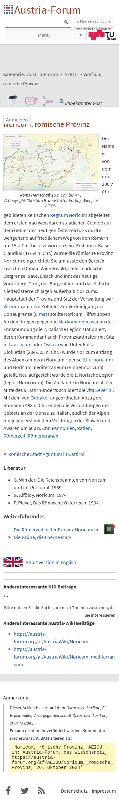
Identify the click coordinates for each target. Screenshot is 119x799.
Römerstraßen (43, 435)
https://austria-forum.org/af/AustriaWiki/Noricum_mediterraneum (64, 656)
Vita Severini (99, 390)
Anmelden (17, 119)
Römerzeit (14, 435)
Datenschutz (74, 791)
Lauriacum (20, 344)
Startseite (8, 9)
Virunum (12, 306)
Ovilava (51, 344)
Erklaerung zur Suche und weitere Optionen (93, 23)
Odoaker (39, 397)
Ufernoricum (97, 359)
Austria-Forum (47, 10)
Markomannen (74, 321)
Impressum (104, 791)
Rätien (84, 428)
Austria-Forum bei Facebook (8, 791)
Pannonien (63, 428)
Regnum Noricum (68, 215)
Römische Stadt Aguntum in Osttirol (46, 454)
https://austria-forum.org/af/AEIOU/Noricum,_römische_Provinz (62, 762)
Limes (41, 314)
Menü (44, 35)
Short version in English (51, 562)
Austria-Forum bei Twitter (25, 791)
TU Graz (102, 34)
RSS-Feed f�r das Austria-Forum (41, 791)
